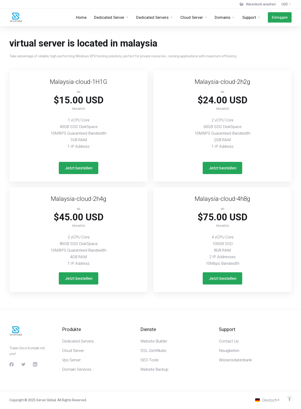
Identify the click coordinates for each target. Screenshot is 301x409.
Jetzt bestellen (78, 168)
